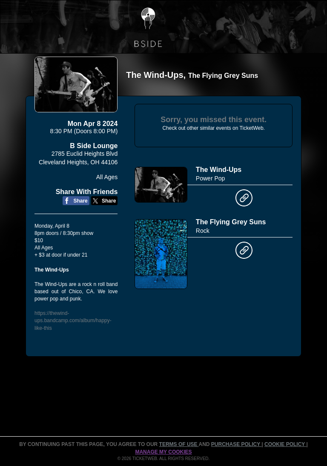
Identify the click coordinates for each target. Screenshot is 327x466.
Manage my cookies (163, 452)
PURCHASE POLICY (236, 444)
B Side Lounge (94, 145)
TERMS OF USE (179, 444)
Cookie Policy (285, 444)
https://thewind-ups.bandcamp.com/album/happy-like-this (73, 320)
